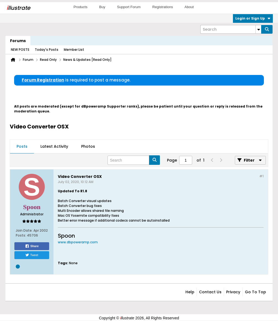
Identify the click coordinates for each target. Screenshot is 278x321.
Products (80, 7)
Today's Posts (46, 49)
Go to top (255, 292)
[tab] (22, 147)
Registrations (162, 7)
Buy (102, 7)
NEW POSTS (20, 49)
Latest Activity (54, 146)
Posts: (21, 235)
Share (32, 246)
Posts (22, 146)
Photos (88, 146)
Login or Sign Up (252, 18)
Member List (74, 49)
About (189, 7)
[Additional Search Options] (258, 29)
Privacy (233, 292)
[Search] (230, 29)
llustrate (18, 8)
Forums (18, 40)
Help (189, 292)
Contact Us (210, 292)
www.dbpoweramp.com (78, 242)
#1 (261, 176)
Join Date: (24, 230)
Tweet (31, 255)
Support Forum (129, 7)
